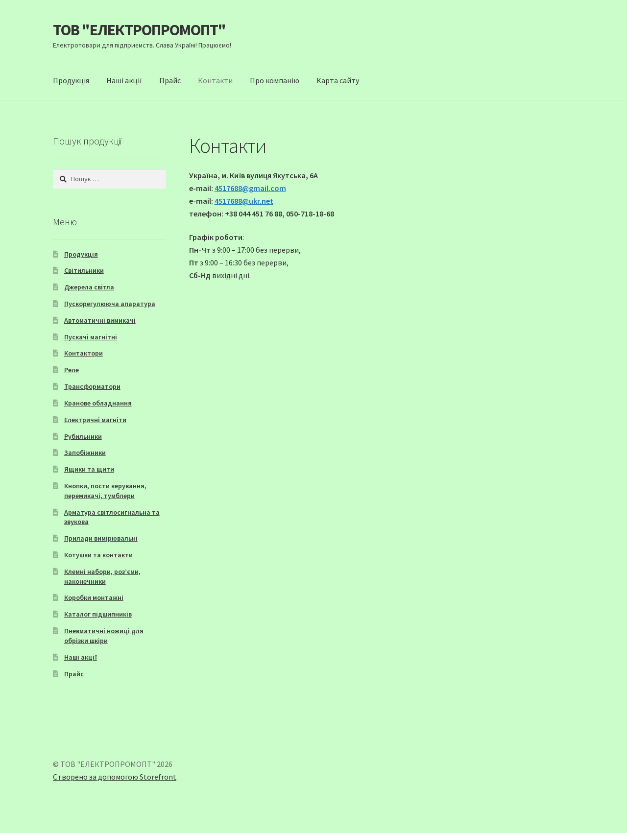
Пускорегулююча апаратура (109, 303)
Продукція (71, 80)
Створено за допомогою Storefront (114, 777)
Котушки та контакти (98, 554)
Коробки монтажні (93, 597)
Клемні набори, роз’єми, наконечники (102, 576)
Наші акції (124, 80)
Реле (71, 369)
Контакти (215, 80)
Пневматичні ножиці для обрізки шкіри (104, 635)
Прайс (170, 80)
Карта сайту (337, 80)
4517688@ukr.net (244, 201)
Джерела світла (89, 287)
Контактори (83, 353)
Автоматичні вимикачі (100, 320)
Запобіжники (85, 452)
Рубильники (83, 436)
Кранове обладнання (98, 403)
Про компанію (274, 80)
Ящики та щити (89, 469)
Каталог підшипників (98, 614)
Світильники (84, 270)
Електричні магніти (95, 419)
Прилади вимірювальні (101, 538)
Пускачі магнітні (90, 337)
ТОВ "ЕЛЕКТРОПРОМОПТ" (139, 30)
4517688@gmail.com (250, 188)
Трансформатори (92, 386)
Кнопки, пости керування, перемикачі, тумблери (105, 490)
